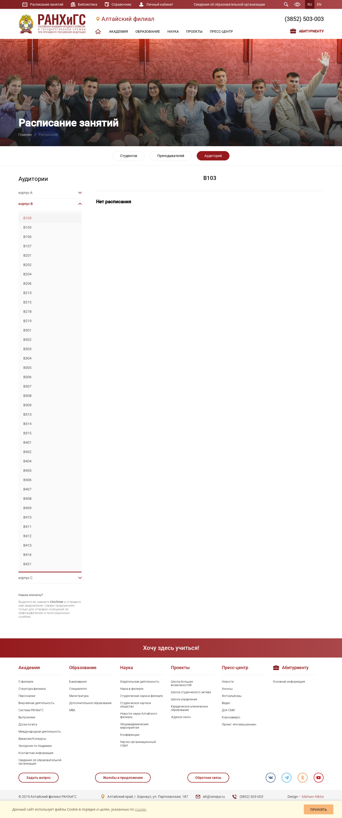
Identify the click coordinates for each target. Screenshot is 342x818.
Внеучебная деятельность (36, 703)
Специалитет (78, 689)
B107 (27, 246)
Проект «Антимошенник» (239, 724)
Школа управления (184, 699)
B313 (27, 414)
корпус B (25, 204)
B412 (27, 536)
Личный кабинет (159, 4)
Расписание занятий (46, 4)
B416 (27, 555)
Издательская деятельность (139, 681)
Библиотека (87, 4)
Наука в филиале (131, 689)
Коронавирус (231, 717)
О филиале (25, 681)
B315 (27, 433)
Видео (226, 703)
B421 (27, 564)
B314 (27, 424)
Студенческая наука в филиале (141, 696)
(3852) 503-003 (304, 19)
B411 (27, 527)
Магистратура (78, 696)
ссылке (140, 809)
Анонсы (227, 689)
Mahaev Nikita (313, 797)
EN (319, 4)
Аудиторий (213, 156)
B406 (27, 480)
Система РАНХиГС (31, 710)
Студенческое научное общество (135, 704)
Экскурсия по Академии (35, 746)
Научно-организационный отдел (138, 743)
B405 (27, 470)
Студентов (128, 156)
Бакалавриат (78, 681)
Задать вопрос (38, 778)
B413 (27, 545)
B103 (27, 218)
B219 (27, 321)
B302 (27, 340)
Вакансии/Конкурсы (32, 738)
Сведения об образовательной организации (229, 4)
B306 (27, 377)
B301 (27, 330)
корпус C (25, 578)
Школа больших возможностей (182, 683)
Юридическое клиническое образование (189, 708)
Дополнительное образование (90, 703)
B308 (27, 396)
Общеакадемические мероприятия (134, 726)
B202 (27, 265)
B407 (27, 489)
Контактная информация (35, 753)
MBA (72, 710)
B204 (27, 274)
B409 (27, 508)
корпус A (25, 193)
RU (310, 4)
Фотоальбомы (232, 696)
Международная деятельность (39, 731)
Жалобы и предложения (123, 778)
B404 (27, 461)
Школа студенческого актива (191, 692)
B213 (27, 293)
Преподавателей (170, 156)
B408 (27, 499)
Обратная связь (208, 778)
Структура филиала (32, 689)
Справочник (121, 4)
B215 (27, 302)
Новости (228, 681)
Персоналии (26, 696)
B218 (27, 312)
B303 (27, 349)
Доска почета (27, 724)
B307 (27, 386)
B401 (27, 442)
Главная (25, 134)
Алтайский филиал (127, 19)
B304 (27, 358)
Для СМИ (228, 710)
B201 (27, 255)
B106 (27, 237)
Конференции (129, 735)
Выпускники (26, 717)
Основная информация (289, 681)
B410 (27, 517)
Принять (318, 809)
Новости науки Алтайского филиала (138, 715)
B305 (27, 368)
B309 (27, 405)
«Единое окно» (181, 717)
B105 (27, 227)
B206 (27, 283)
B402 (27, 452)
